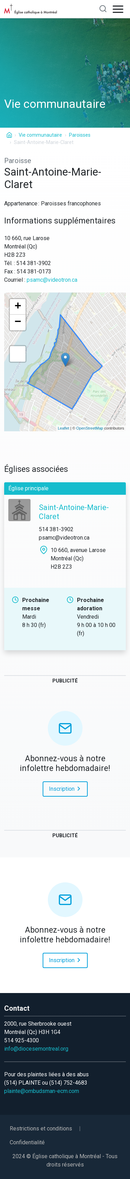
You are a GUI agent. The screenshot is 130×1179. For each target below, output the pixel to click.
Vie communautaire (40, 135)
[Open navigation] (118, 9)
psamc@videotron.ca (52, 280)
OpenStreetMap (89, 428)
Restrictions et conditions (41, 1128)
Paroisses (79, 135)
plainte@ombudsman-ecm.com (41, 1091)
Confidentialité (27, 1142)
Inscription (66, 788)
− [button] (18, 322)
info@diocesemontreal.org (36, 1048)
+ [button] (18, 307)
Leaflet (63, 428)
